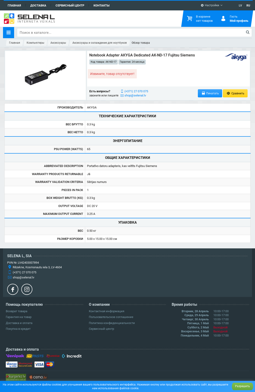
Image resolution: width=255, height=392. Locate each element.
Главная (14, 5)
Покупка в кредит (18, 328)
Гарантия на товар (18, 317)
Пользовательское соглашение (111, 317)
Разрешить (242, 386)
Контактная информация (106, 311)
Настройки (209, 5)
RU (248, 5)
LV (240, 5)
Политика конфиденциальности (112, 323)
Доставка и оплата (19, 323)
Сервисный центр (70, 5)
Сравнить (235, 93)
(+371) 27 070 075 (136, 91)
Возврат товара (16, 311)
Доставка (38, 5)
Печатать (210, 93)
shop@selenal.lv (135, 95)
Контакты (101, 5)
